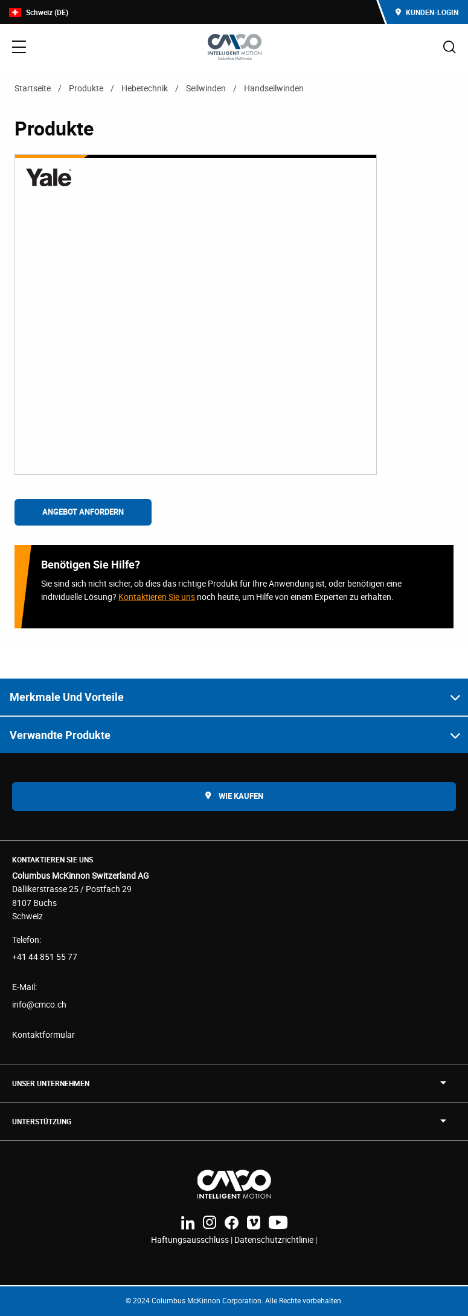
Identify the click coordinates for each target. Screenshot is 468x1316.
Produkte (86, 88)
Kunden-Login (427, 12)
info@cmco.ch (39, 1004)
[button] (234, 696)
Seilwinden (206, 88)
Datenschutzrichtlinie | (275, 1239)
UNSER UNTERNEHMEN (50, 1083)
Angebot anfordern (83, 511)
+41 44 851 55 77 (44, 956)
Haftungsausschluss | (192, 1239)
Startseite (32, 88)
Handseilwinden (274, 88)
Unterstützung (41, 1121)
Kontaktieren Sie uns (156, 596)
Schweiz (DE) (38, 12)
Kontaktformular (43, 1034)
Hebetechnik (144, 88)
